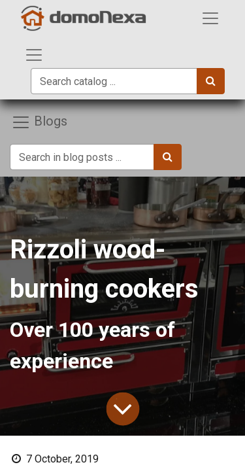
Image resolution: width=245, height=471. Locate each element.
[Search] (211, 81)
